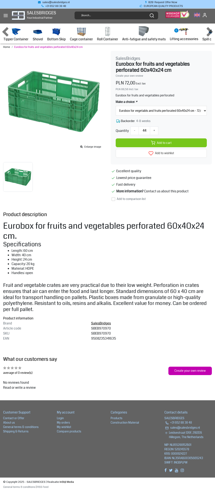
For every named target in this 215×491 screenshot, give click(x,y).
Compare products (69, 431)
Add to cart (161, 142)
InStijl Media (66, 482)
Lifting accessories (184, 34)
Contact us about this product (166, 191)
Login (60, 418)
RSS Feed (43, 487)
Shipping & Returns (16, 431)
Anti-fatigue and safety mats (144, 34)
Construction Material (125, 422)
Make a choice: (126, 102)
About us (9, 422)
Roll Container (107, 34)
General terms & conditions (21, 427)
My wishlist (64, 427)
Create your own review (129, 76)
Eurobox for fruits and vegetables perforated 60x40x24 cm (48, 47)
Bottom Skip (56, 34)
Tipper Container (15, 34)
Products (116, 418)
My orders (63, 422)
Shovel (38, 34)
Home (6, 47)
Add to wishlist (161, 153)
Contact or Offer (13, 418)
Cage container (81, 34)
